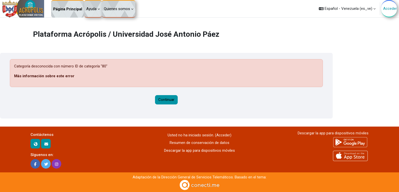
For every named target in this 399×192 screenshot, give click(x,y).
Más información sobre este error (44, 76)
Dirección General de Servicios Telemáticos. (197, 177)
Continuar (166, 99)
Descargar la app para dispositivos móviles (199, 150)
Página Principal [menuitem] (67, 9)
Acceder (390, 8)
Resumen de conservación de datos (199, 142)
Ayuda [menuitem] (91, 9)
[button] (347, 8)
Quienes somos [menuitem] (117, 9)
